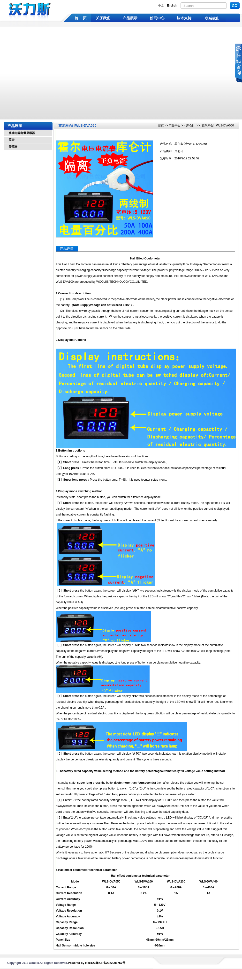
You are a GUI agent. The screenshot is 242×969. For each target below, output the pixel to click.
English (171, 5)
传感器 (13, 146)
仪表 (12, 139)
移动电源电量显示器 (22, 133)
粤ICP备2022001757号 (110, 963)
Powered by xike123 (82, 963)
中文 (161, 5)
